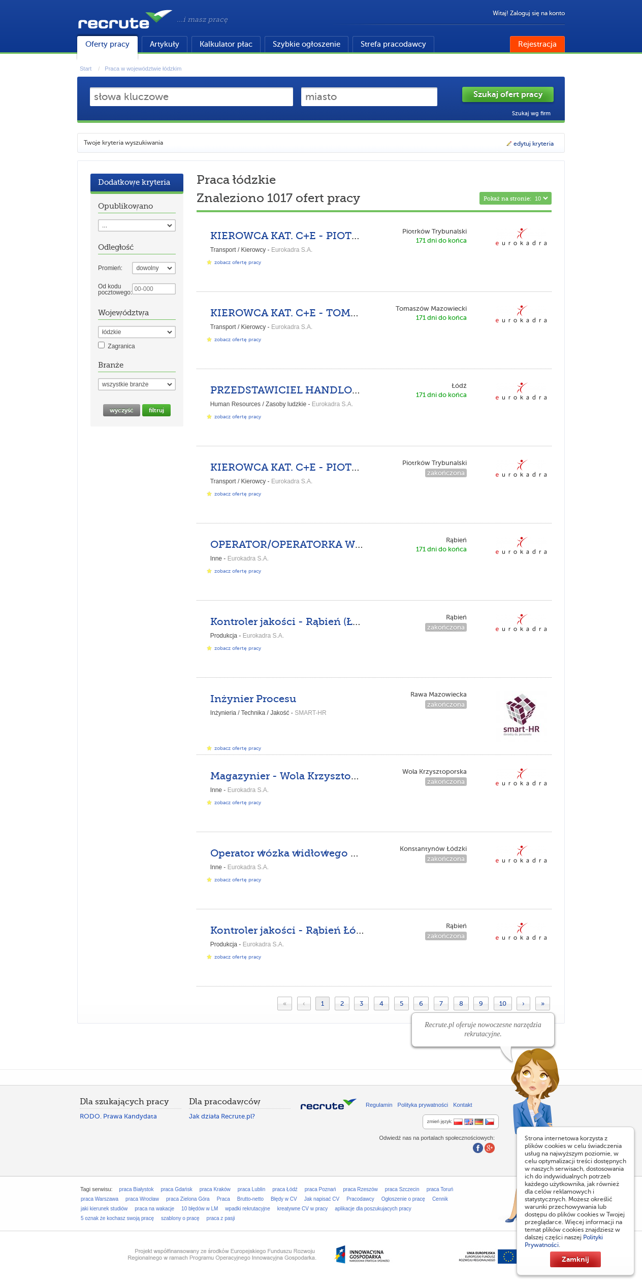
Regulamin (379, 1105)
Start (85, 68)
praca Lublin (251, 1189)
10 (502, 1003)
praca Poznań (320, 1189)
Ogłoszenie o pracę (403, 1199)
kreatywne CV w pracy (302, 1208)
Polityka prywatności (423, 1105)
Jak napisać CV (321, 1199)
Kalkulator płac (226, 44)
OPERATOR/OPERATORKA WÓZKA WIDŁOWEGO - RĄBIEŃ (358, 544)
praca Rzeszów (360, 1189)
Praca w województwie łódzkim (143, 68)
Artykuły (164, 44)
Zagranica (121, 346)
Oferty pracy (107, 44)
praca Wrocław (142, 1199)
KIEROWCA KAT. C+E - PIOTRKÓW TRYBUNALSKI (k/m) (350, 236)
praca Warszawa (99, 1199)
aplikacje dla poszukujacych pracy (373, 1208)
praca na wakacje (154, 1208)
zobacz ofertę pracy (237, 262)
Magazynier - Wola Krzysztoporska (297, 776)
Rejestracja (537, 44)
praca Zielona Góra (188, 1199)
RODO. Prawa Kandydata (118, 1116)
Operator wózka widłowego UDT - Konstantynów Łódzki (352, 853)
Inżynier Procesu (253, 699)
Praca (223, 1199)
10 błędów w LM (199, 1208)
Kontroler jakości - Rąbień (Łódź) (292, 622)
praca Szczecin (402, 1189)
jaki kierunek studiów (104, 1208)
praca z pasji (221, 1218)
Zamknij (575, 1259)
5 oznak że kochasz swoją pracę (117, 1218)
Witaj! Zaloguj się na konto (529, 13)
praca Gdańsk (176, 1189)
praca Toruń (440, 1189)
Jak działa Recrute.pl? (222, 1116)
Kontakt (462, 1105)
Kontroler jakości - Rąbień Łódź (289, 930)
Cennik (440, 1199)
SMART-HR (310, 712)
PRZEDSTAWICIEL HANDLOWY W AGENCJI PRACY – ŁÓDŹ (360, 390)
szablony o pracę (180, 1218)
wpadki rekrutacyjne (247, 1208)
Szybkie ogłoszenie (306, 44)
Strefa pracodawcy (393, 44)
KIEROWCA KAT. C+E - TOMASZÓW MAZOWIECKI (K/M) (351, 313)
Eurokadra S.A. (291, 249)
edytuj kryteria (529, 144)
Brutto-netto (250, 1199)
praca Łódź (284, 1189)
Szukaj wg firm (531, 113)
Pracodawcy (360, 1199)
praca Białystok (136, 1189)
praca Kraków (215, 1189)
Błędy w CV (284, 1199)
